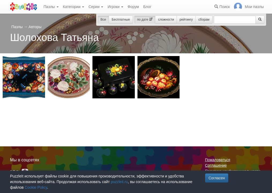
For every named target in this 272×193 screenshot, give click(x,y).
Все (103, 19)
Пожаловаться (217, 160)
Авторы (34, 27)
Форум (133, 7)
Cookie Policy (36, 187)
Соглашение (216, 165)
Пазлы (51, 7)
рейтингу (186, 19)
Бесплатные (121, 19)
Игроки (115, 7)
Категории (73, 7)
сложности (166, 19)
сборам (203, 19)
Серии (95, 7)
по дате (144, 19)
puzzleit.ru (119, 182)
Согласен (216, 178)
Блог (147, 7)
